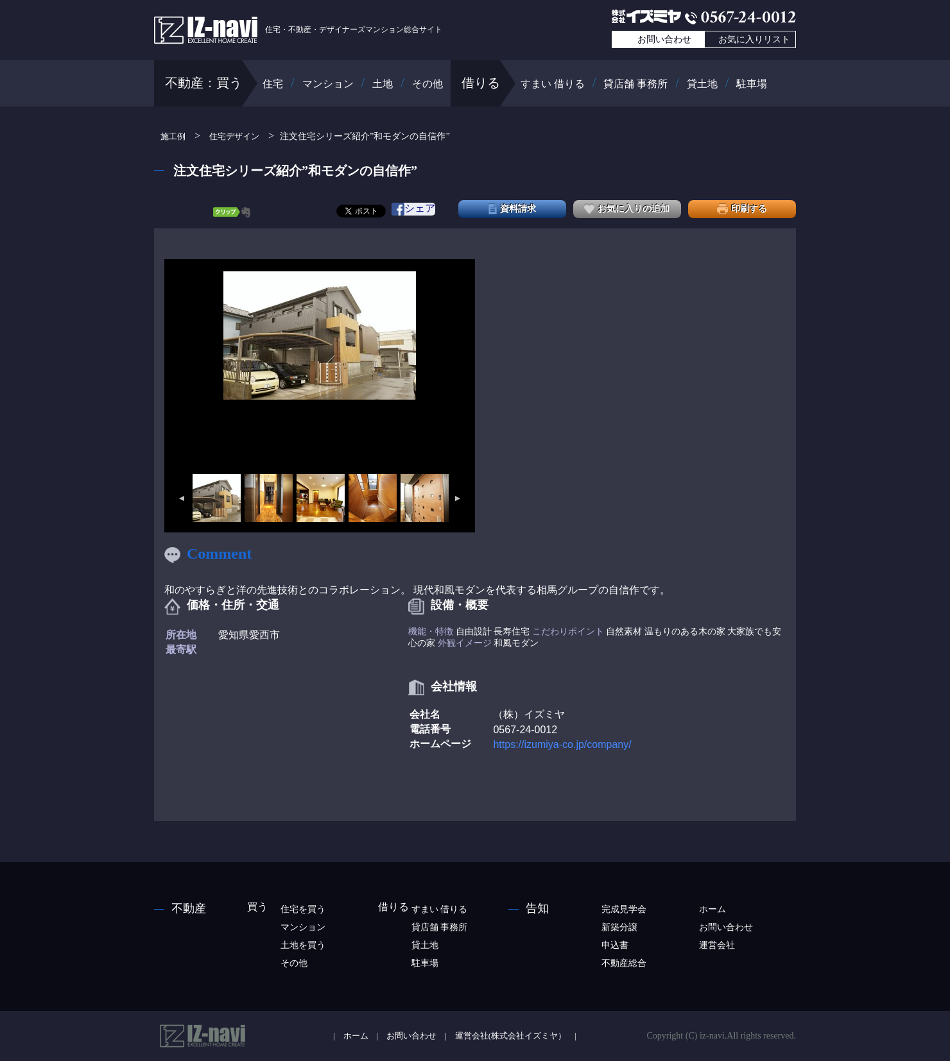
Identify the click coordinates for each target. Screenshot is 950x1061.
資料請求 (512, 208)
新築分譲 (619, 927)
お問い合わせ (664, 39)
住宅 (273, 83)
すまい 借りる (553, 83)
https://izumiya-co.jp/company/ (562, 744)
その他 (427, 83)
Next (458, 498)
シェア (413, 209)
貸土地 (702, 83)
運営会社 (717, 945)
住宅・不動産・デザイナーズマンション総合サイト (298, 29)
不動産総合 (623, 963)
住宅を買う (303, 909)
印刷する (742, 208)
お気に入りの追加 (626, 208)
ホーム (712, 909)
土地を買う (303, 945)
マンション (328, 83)
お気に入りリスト (754, 39)
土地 (382, 83)
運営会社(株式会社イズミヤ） (510, 1035)
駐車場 (751, 83)
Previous (181, 498)
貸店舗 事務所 (635, 83)
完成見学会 (623, 909)
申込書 (614, 945)
